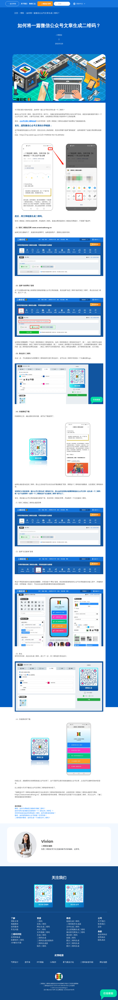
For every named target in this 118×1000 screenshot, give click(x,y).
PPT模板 (40, 962)
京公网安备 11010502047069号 (65, 990)
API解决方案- (16, 943)
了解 (13, 918)
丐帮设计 (14, 962)
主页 (16, 13)
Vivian (47, 841)
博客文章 (14, 921)
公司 (100, 918)
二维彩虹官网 (45, 4)
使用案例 (14, 927)
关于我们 (101, 921)
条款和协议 (102, 934)
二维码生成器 (42, 943)
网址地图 (103, 962)
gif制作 (53, 962)
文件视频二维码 (43, 932)
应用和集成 (15, 937)
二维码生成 (41, 938)
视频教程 (14, 924)
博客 (22, 13)
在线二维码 (41, 924)
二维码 (39, 921)
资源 (39, 918)
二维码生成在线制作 (45, 940)
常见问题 (14, 929)
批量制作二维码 (17, 940)
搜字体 (27, 962)
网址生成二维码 (43, 927)
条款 (100, 931)
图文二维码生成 (72, 940)
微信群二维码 (71, 935)
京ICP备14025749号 (50, 990)
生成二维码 (41, 935)
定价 (100, 927)
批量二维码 (71, 938)
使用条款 (101, 937)
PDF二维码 (41, 929)
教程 (68, 918)
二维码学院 (16, 934)
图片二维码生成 (72, 946)
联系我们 (101, 924)
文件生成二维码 (72, 927)
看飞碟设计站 (68, 962)
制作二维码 (41, 946)
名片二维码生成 (72, 943)
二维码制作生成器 (73, 924)
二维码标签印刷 (86, 962)
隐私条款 (101, 940)
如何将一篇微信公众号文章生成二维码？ (43, 13)
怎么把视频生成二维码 (75, 929)
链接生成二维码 (72, 921)
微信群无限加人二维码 (75, 932)
